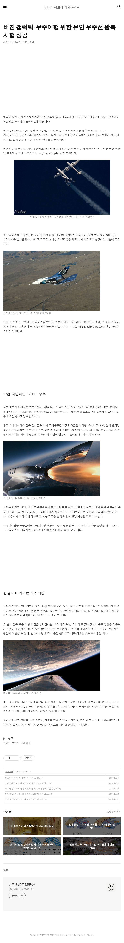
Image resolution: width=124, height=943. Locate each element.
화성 (50, 725)
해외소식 (9, 771)
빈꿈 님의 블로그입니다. (21, 889)
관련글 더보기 (114, 811)
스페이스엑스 (17, 425)
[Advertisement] (62, 79)
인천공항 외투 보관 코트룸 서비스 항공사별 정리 (26, 783)
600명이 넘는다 (48, 711)
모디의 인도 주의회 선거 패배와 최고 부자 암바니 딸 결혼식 (31, 788)
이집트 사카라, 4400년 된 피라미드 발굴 (23, 777)
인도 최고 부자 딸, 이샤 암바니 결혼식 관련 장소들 (27, 793)
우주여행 (55, 530)
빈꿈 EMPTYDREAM (22, 885)
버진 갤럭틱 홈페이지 (18, 743)
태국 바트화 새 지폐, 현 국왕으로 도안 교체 (24, 799)
